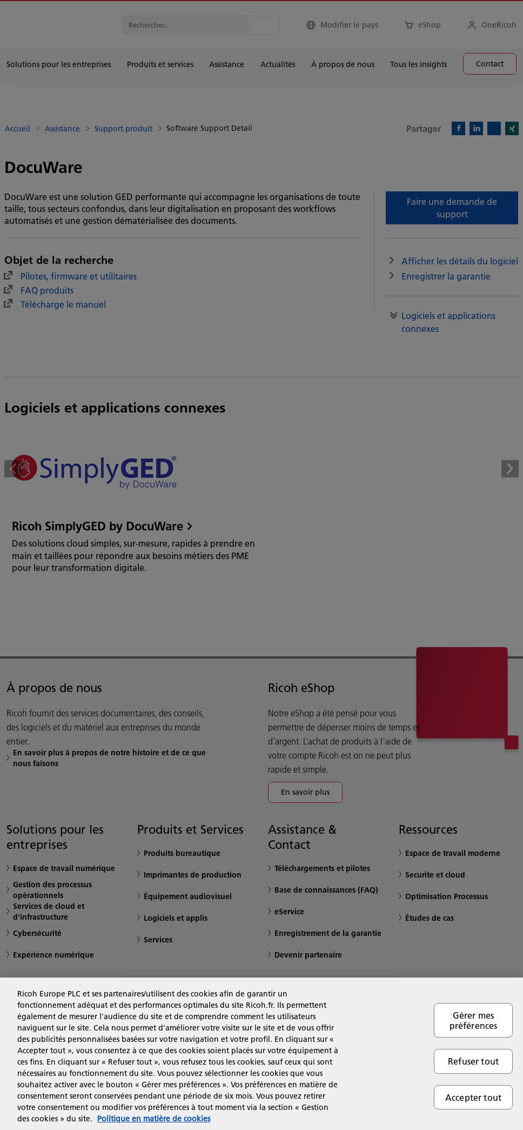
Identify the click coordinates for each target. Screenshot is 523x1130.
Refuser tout (473, 1061)
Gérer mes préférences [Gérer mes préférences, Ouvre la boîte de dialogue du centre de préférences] (474, 1020)
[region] (261, 1054)
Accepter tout (473, 1097)
